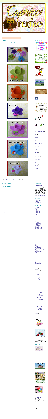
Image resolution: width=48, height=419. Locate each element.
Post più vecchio (30, 212)
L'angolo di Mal (37, 211)
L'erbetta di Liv (37, 218)
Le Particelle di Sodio (38, 202)
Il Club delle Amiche (38, 225)
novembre (38, 270)
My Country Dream (38, 247)
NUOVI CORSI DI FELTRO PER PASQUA (39, 309)
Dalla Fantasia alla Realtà (39, 231)
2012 (37, 269)
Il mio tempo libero (38, 223)
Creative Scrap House (38, 251)
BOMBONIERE (37, 137)
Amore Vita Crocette (38, 219)
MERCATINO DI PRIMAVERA (39, 307)
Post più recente (5, 212)
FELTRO (36, 150)
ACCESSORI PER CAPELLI (39, 131)
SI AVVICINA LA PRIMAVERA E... (40, 293)
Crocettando (37, 226)
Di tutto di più (37, 245)
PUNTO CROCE (37, 159)
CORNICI (36, 140)
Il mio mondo (37, 207)
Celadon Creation (37, 262)
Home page (17, 212)
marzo (38, 278)
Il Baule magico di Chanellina (39, 229)
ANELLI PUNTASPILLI (40, 291)
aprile (38, 277)
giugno (38, 274)
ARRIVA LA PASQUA (40, 305)
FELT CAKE (37, 149)
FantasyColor (37, 208)
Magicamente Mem (38, 263)
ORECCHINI (37, 153)
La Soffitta (36, 255)
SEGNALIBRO (37, 165)
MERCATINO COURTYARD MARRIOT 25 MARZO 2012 (39, 288)
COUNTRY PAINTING (38, 143)
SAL (35, 162)
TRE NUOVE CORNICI (40, 297)
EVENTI (36, 147)
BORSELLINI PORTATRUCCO (40, 299)
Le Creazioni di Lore (38, 236)
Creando (36, 242)
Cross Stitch (37, 220)
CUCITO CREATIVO (38, 144)
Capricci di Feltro (39, 185)
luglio (38, 273)
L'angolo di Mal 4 (37, 214)
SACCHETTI (37, 161)
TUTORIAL (36, 168)
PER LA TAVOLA (37, 156)
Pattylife (36, 209)
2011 (37, 313)
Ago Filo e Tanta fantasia (38, 227)
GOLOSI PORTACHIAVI (39, 283)
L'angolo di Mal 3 (37, 213)
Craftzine (36, 254)
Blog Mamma (37, 258)
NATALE (36, 152)
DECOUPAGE (37, 146)
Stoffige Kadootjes (38, 253)
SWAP (36, 167)
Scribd (36, 261)
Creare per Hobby (37, 243)
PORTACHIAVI (37, 158)
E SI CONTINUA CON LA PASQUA (40, 301)
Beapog (36, 252)
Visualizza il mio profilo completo (40, 195)
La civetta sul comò (38, 246)
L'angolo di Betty (37, 221)
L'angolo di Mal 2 (37, 212)
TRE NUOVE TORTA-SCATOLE (40, 285)
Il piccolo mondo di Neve (38, 230)
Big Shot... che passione (38, 228)
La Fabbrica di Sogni (38, 224)
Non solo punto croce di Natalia (39, 237)
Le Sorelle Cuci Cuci (38, 222)
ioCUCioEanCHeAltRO (38, 259)
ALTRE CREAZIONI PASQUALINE (40, 303)
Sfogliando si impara (38, 248)
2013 (37, 268)
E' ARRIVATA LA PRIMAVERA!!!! (39, 281)
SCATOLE (36, 164)
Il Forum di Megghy (38, 200)
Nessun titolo (39, 279)
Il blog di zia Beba (37, 232)
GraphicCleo (37, 201)
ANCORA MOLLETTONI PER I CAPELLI (40, 295)
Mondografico (37, 210)
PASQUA (36, 155)
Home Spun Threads (38, 260)
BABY (36, 134)
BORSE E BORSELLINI (38, 138)
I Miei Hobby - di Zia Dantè (39, 235)
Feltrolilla (36, 244)
